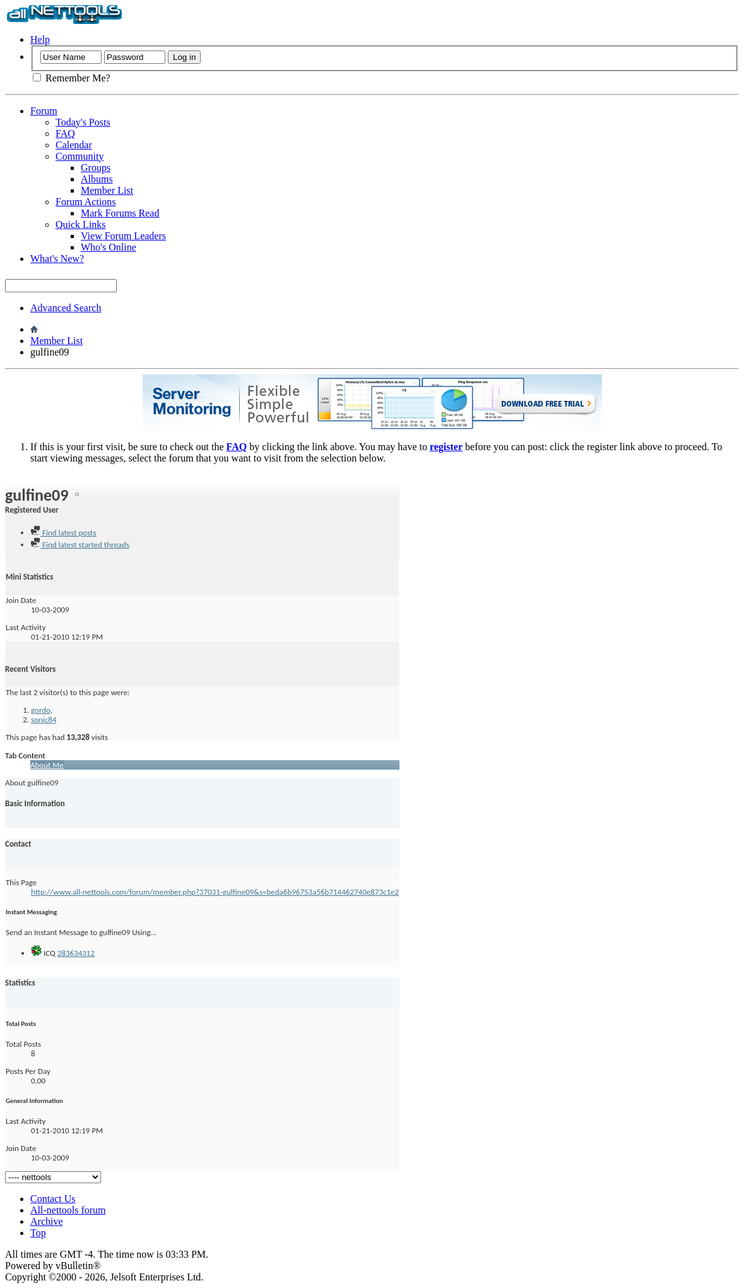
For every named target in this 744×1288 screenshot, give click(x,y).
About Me (47, 765)
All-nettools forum (68, 1210)
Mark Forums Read (120, 213)
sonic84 (43, 719)
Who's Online (108, 247)
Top (38, 1232)
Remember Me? (71, 78)
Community (79, 156)
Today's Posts (83, 122)
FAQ (65, 133)
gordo (40, 710)
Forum (43, 110)
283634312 (76, 953)
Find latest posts (63, 532)
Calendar (74, 145)
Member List (107, 190)
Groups (95, 167)
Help (40, 39)
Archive (46, 1221)
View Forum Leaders (123, 235)
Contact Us (53, 1198)
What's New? (57, 258)
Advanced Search (65, 307)
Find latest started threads (79, 544)
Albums (97, 179)
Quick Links (81, 224)
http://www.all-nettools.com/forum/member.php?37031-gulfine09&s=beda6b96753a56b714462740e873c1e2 (215, 892)
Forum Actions (86, 201)
